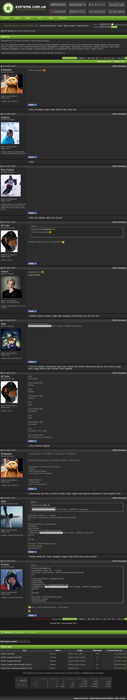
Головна (17, 18)
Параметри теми (103, 61)
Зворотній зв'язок (81, 698)
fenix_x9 (33, 110)
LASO (118, 494)
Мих (31, 218)
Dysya (118, 367)
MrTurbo (5, 225)
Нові (39, 18)
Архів (117, 698)
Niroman (40, 316)
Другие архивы (69, 25)
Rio (44, 557)
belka (3, 501)
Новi (59, 619)
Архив (60, 25)
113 (109, 58)
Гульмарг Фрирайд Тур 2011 (21, 668)
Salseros (42, 369)
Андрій (74, 494)
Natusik (70, 367)
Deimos (59, 110)
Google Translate (34, 275)
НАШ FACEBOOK (26, 25)
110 (97, 58)
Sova (70, 110)
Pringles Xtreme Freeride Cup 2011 (19, 664)
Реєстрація (5, 18)
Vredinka (33, 316)
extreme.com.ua (88, 673)
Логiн (95, 24)
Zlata (3, 324)
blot (35, 367)
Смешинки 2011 (83, 25)
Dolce (30, 369)
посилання (121, 66)
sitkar (65, 110)
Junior (64, 367)
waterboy (41, 218)
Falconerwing (77, 316)
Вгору (122, 698)
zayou (47, 110)
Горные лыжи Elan (8, 654)
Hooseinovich (96, 494)
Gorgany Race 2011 (14, 661)
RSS (36, 25)
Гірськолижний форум (48, 25)
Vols (35, 218)
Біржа (51, 18)
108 (89, 58)
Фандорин (6, 69)
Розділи (28, 18)
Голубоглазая (50, 367)
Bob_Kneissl (7, 170)
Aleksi (52, 110)
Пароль (96, 27)
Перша (81, 58)
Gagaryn (40, 110)
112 (105, 58)
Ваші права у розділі (9, 641)
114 (113, 58)
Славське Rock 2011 (14, 657)
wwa (74, 110)
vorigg (54, 316)
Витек (81, 557)
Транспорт (62, 18)
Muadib (32, 557)
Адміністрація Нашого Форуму (101, 698)
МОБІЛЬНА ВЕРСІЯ (11, 25)
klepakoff (68, 369)
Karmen (81, 367)
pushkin (48, 316)
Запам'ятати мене (119, 25)
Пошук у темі (119, 61)
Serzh (76, 557)
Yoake (49, 557)
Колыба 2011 (55, 623)
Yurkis (61, 369)
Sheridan (54, 369)
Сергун (4, 271)
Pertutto (62, 494)
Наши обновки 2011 (69, 623)
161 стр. (121, 58)
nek (75, 367)
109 (93, 58)
